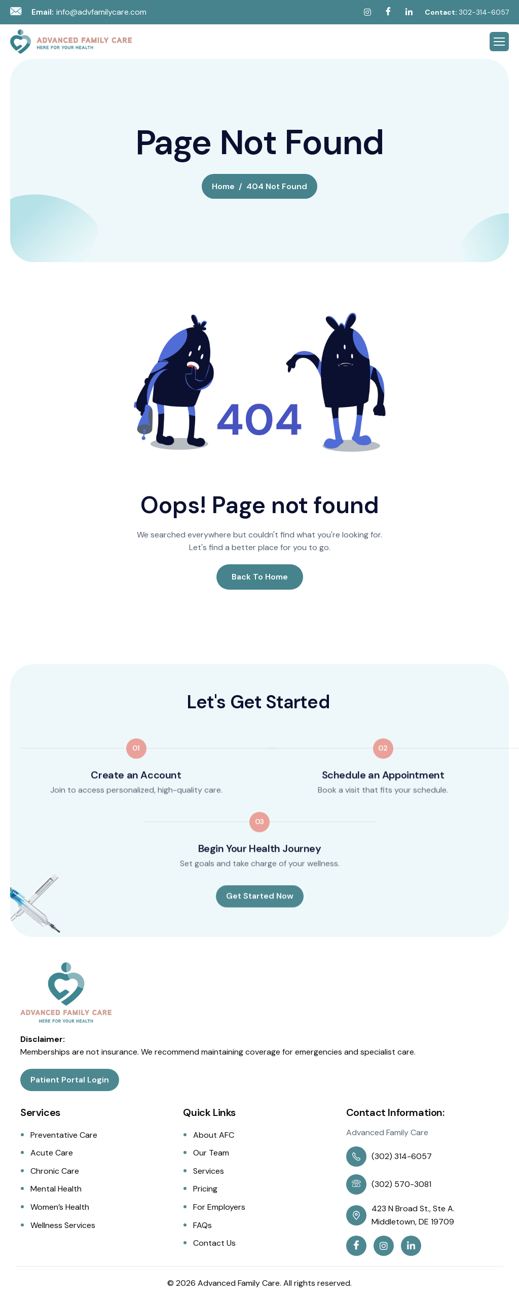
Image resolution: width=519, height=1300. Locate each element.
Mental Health (56, 1188)
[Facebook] (388, 12)
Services (208, 1171)
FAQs (202, 1225)
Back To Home (260, 576)
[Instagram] (367, 12)
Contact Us (214, 1243)
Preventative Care (63, 1135)
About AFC (213, 1135)
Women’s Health (59, 1207)
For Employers (219, 1207)
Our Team (211, 1152)
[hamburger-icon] (499, 41)
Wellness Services (62, 1225)
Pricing (205, 1188)
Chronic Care (54, 1171)
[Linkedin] (409, 12)
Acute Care (51, 1152)
